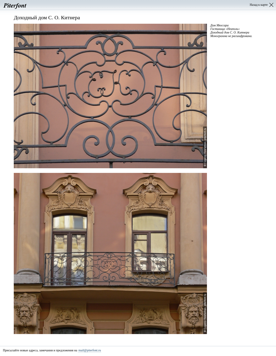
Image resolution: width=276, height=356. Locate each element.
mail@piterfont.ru (89, 350)
